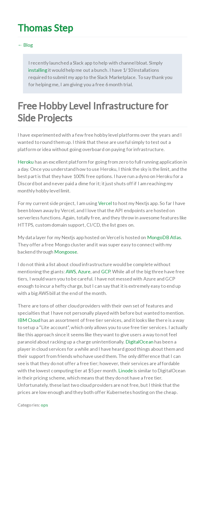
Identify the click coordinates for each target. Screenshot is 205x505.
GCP (105, 271)
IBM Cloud (29, 320)
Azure (84, 271)
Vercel (105, 203)
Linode (125, 370)
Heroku (26, 162)
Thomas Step (45, 28)
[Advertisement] (102, 445)
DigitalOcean (139, 342)
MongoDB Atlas (164, 237)
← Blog (25, 45)
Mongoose (65, 252)
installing (37, 70)
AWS (71, 271)
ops (44, 404)
